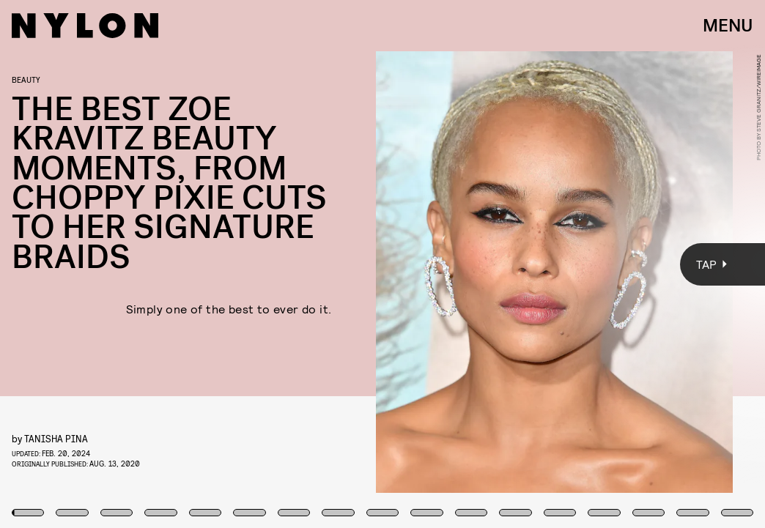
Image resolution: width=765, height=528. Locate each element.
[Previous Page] (126, 264)
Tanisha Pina (56, 438)
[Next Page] (509, 264)
